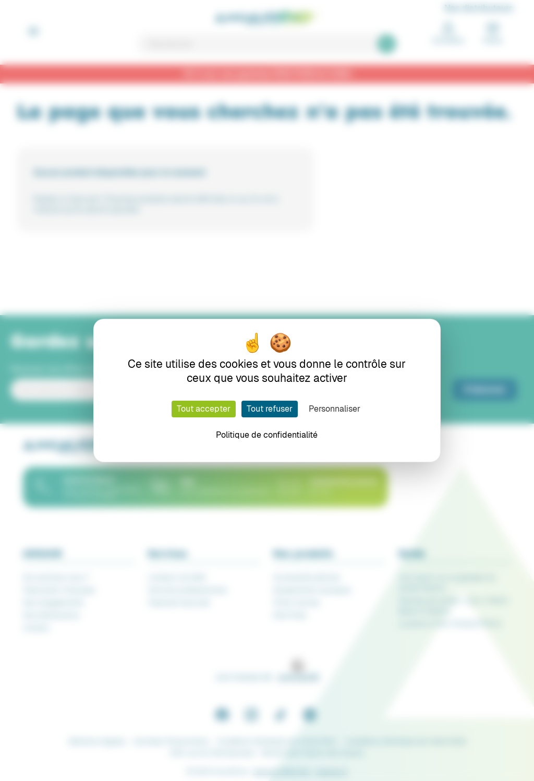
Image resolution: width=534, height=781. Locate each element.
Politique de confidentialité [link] (267, 434)
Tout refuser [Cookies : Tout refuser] (270, 408)
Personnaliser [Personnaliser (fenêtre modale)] (334, 408)
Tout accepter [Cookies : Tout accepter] (203, 408)
